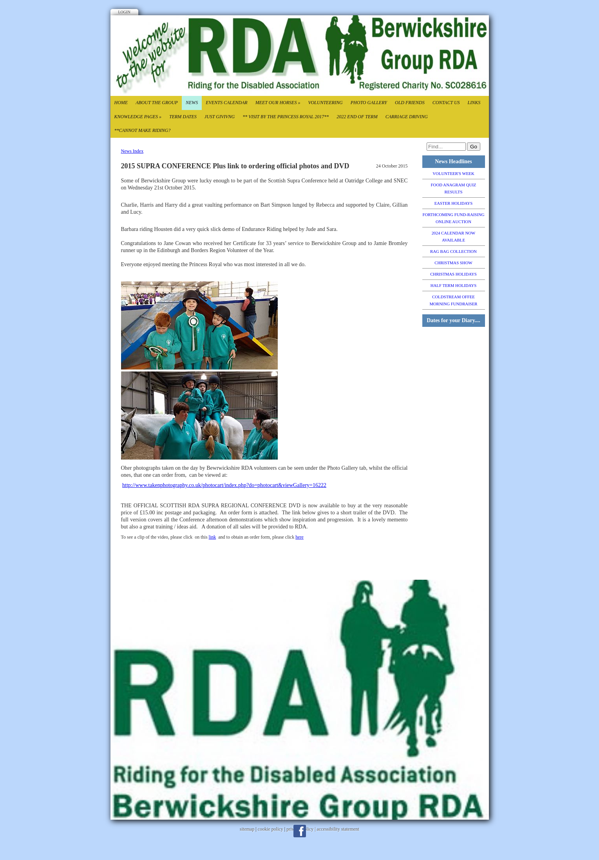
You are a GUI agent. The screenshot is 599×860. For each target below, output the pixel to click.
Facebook (299, 831)
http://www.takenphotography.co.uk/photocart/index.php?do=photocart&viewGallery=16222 (224, 485)
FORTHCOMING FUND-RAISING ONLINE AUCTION (453, 218)
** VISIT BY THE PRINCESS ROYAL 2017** (285, 116)
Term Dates (183, 116)
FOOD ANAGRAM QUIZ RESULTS (453, 188)
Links (474, 102)
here (299, 537)
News (192, 102)
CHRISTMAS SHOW (453, 262)
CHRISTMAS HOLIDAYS (453, 274)
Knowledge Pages (137, 116)
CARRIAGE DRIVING (406, 116)
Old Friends (410, 102)
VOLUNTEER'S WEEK (453, 173)
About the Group (157, 102)
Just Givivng (219, 116)
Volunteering (325, 102)
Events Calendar (226, 102)
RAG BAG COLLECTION (453, 251)
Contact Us (446, 102)
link (212, 537)
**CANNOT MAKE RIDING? (142, 130)
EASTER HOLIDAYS (453, 203)
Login (124, 12)
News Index (132, 151)
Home (121, 102)
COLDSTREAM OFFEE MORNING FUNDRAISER (453, 300)
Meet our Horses (277, 102)
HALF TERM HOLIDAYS (454, 285)
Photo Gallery (369, 102)
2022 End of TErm (357, 116)
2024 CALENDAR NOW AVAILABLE (454, 236)
